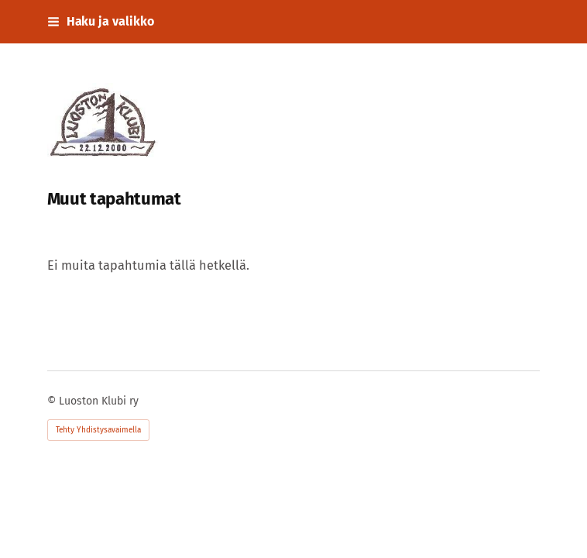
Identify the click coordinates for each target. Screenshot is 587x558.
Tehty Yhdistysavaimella (98, 430)
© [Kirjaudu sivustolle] (53, 401)
